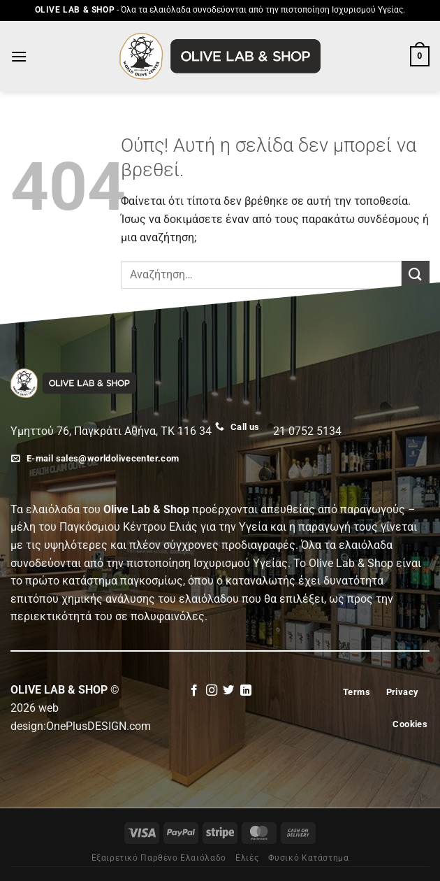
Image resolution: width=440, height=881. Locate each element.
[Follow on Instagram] (211, 691)
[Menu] (18, 56)
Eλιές (246, 858)
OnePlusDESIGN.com (98, 726)
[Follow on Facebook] (194, 691)
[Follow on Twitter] (228, 691)
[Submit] (416, 274)
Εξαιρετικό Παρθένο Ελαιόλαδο (158, 858)
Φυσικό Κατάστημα (308, 858)
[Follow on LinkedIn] (245, 691)
